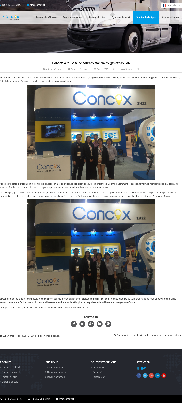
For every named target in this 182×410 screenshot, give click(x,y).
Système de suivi (121, 17)
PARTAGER (91, 317)
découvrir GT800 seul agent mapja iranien (39, 336)
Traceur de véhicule (46, 17)
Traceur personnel (72, 17)
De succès (97, 372)
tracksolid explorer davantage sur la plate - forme (158, 335)
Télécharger (98, 377)
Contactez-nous (170, 17)
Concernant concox (56, 372)
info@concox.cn (36, 5)
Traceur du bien (97, 17)
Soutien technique (146, 17)
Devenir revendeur (55, 377)
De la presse (98, 367)
